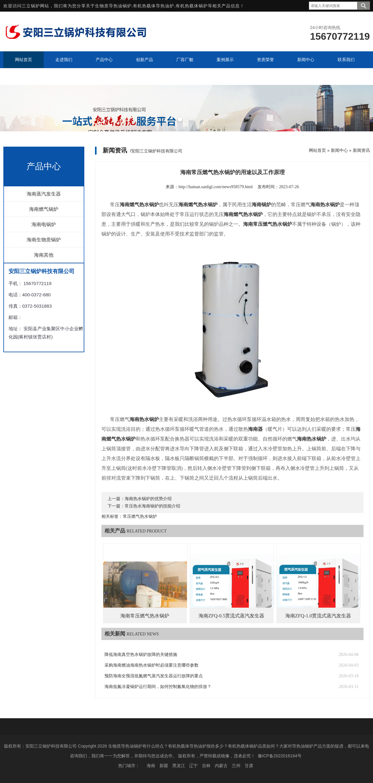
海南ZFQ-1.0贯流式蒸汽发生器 (318, 615)
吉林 (206, 765)
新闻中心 (339, 150)
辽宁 (193, 765)
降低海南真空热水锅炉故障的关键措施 (140, 654)
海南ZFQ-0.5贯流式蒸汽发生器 (232, 615)
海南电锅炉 (43, 224)
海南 (151, 765)
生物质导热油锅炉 (113, 5)
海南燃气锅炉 (43, 209)
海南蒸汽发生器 (44, 193)
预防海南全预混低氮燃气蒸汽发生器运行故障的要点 (153, 676)
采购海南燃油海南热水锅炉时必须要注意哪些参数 (151, 665)
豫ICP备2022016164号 (280, 755)
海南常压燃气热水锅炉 (144, 615)
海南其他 (43, 255)
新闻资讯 (361, 150)
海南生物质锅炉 (44, 239)
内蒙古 (221, 765)
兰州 (236, 765)
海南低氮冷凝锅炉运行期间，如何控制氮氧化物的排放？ (157, 686)
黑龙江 (178, 765)
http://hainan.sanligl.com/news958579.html (215, 187)
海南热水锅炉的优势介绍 (148, 498)
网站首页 (317, 150)
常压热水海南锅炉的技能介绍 (152, 506)
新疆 (163, 765)
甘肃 (249, 765)
